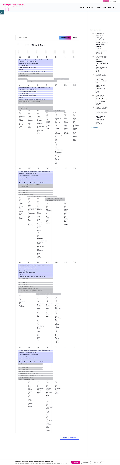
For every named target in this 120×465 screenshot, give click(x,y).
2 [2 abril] (73, 347)
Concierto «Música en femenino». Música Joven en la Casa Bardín (30, 122)
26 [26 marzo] (74, 262)
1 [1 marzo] (37, 57)
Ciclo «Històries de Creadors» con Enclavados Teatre (57, 306)
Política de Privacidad (27, 460)
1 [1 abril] (64, 347)
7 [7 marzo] (28, 85)
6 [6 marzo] (19, 85)
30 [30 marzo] (47, 347)
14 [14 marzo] (29, 168)
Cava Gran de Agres (101, 99)
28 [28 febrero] (29, 57)
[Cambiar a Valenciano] (113, 1)
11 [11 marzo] (65, 85)
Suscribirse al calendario (69, 437)
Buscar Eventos (65, 37)
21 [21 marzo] (29, 262)
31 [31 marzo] (56, 347)
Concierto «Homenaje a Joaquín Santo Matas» (57, 390)
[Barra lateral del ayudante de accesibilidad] (2, 12)
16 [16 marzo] (47, 168)
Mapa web (15, 460)
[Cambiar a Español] (106, 1)
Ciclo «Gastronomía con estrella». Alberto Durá (40, 390)
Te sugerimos (108, 7)
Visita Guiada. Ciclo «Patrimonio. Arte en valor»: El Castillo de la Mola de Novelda (67, 216)
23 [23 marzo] (47, 262)
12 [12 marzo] (74, 85)
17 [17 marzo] (56, 168)
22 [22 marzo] (38, 262)
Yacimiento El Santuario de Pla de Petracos (101, 81)
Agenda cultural (93, 7)
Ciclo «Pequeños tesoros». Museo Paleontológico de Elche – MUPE (49, 392)
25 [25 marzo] (65, 262)
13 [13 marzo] (20, 168)
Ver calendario (94, 127)
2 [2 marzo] (46, 57)
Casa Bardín (99, 48)
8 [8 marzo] (37, 85)
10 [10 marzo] (56, 85)
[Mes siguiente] (21, 44)
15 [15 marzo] (38, 168)
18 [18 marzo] (65, 168)
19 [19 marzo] (74, 168)
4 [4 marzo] (64, 57)
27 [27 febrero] (20, 57)
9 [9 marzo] (46, 85)
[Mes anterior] (18, 44)
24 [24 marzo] (56, 262)
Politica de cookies (41, 460)
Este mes (27, 45)
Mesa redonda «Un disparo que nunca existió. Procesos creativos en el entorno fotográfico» (67, 126)
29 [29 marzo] (38, 347)
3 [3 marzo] (55, 57)
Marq (97, 65)
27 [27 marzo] (20, 347)
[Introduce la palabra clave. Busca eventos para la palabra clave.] (37, 37)
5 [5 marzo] (73, 57)
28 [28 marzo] (29, 347)
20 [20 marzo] (20, 262)
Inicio (82, 7)
